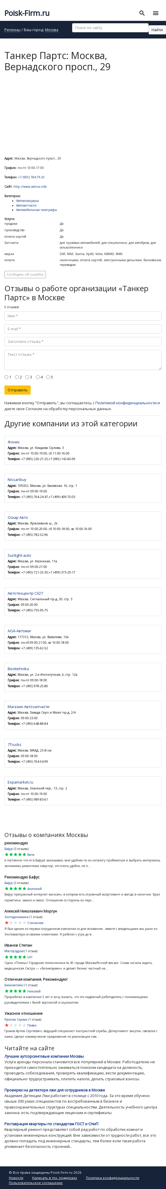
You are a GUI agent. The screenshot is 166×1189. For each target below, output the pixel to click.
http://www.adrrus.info (30, 187)
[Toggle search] (142, 13)
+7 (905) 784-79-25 (31, 177)
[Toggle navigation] (155, 13)
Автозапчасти (26, 205)
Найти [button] (157, 29)
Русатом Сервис (15, 1019)
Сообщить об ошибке (25, 274)
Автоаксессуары (27, 201)
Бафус (8, 849)
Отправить (18, 390)
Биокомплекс (14, 985)
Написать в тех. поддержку (54, 1177)
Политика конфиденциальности (112, 1177)
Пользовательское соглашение (36, 1182)
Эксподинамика (16, 917)
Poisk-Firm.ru (26, 13)
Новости (16, 1177)
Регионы (12, 30)
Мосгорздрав (14, 951)
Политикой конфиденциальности (126, 402)
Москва (51, 30)
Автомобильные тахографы (36, 210)
